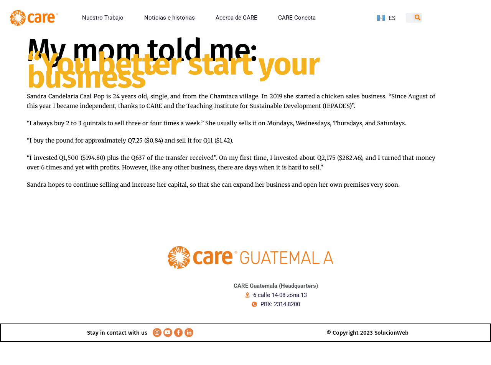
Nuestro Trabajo (103, 17)
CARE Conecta (297, 17)
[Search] (417, 18)
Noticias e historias (169, 17)
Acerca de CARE (236, 17)
